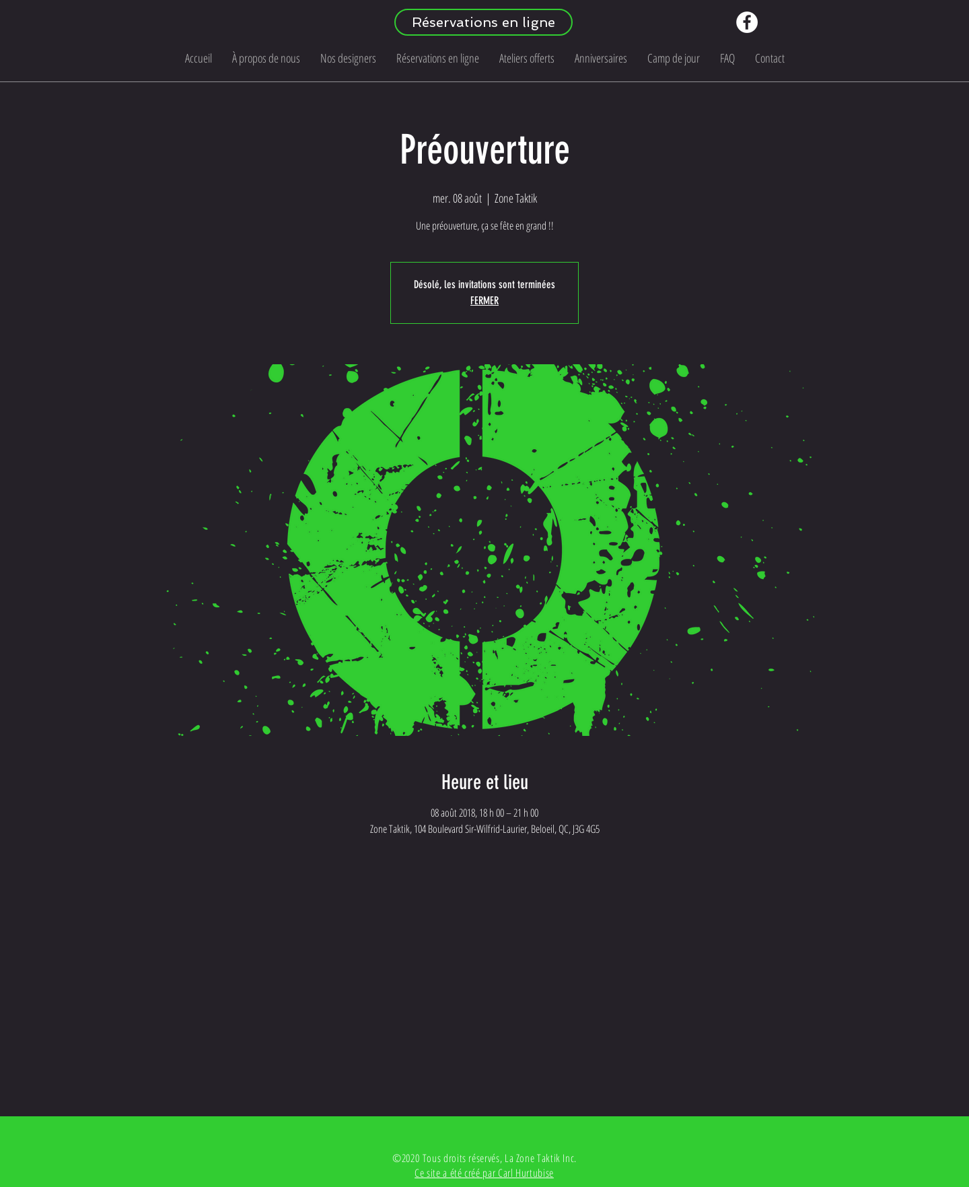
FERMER (484, 300)
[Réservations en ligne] (483, 22)
